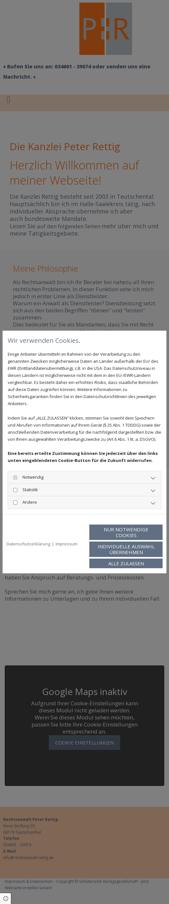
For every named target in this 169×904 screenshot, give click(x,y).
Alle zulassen (126, 563)
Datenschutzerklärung (28, 544)
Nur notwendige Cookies (126, 532)
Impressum (66, 544)
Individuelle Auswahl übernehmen (126, 549)
